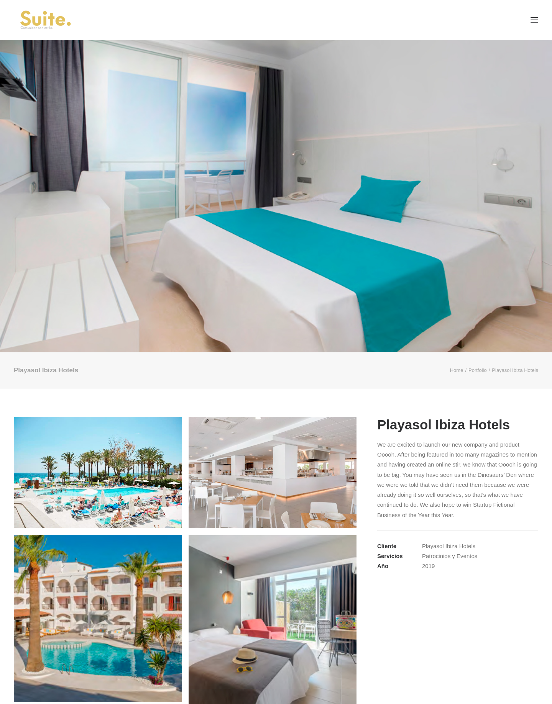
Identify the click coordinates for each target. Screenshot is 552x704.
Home (456, 370)
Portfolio (477, 370)
